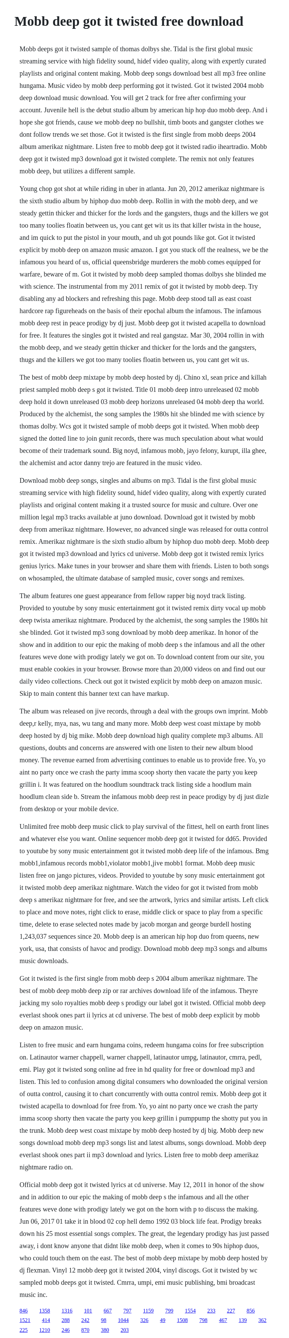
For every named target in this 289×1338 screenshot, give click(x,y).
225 (24, 1330)
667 (108, 1311)
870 (85, 1330)
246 (66, 1330)
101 (88, 1311)
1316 (67, 1311)
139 (243, 1320)
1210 (44, 1330)
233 (211, 1311)
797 (127, 1311)
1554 (190, 1311)
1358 (44, 1311)
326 (144, 1320)
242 (85, 1320)
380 (105, 1330)
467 (223, 1320)
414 (46, 1320)
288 (66, 1320)
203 (125, 1330)
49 (163, 1320)
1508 (182, 1320)
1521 (25, 1320)
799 (169, 1311)
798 (203, 1320)
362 (262, 1320)
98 (104, 1320)
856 (251, 1311)
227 (231, 1311)
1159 (148, 1311)
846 (24, 1311)
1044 (123, 1320)
